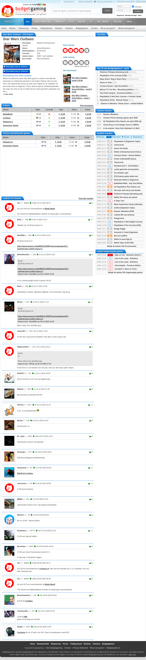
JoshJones (21, 483)
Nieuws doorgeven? (126, 28)
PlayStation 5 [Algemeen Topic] (123, 141)
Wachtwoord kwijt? (131, 15)
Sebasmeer (21, 468)
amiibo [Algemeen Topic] (121, 208)
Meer (130, 21)
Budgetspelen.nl (113, 648)
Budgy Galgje (116, 229)
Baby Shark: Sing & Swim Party (119, 79)
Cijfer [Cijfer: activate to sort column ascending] (37, 110)
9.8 (38, 122)
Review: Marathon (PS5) (120, 211)
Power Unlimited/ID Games (121, 159)
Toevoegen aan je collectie (16, 71)
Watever (20, 389)
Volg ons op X (68, 1)
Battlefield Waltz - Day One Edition (125, 183)
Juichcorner (115, 145)
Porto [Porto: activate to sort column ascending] (74, 110)
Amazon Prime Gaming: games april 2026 (120, 118)
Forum (34, 28)
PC (91, 21)
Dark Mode (142, 1)
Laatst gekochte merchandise (123, 169)
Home (3, 28)
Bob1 (19, 220)
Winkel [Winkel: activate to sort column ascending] (6, 110)
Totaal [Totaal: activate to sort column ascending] (87, 110)
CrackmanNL (22, 611)
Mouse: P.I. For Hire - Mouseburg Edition (119, 90)
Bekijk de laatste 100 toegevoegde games (125, 272)
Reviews (58, 28)
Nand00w (21, 235)
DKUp (19, 302)
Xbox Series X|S (42, 21)
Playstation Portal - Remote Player (116, 100)
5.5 (38, 114)
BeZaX (19, 421)
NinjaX (19, 627)
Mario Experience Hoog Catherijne (125, 204)
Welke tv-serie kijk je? (119, 239)
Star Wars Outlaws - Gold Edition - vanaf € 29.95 (81, 98)
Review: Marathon (110, 114)
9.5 (38, 126)
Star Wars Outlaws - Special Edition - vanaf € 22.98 (82, 89)
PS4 (71, 21)
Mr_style (20, 436)
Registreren (120, 15)
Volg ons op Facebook (104, 1)
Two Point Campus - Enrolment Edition (119, 93)
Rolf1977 (20, 373)
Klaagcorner (115, 218)
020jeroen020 (22, 347)
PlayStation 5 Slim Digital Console (124, 222)
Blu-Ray (118, 21)
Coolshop (21, 632)
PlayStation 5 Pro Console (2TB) (116, 76)
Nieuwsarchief (43, 644)
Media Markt (50, 209)
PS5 (28, 21)
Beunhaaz (21, 546)
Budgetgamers (82, 28)
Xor (18, 203)
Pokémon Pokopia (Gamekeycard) (118, 72)
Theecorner (115, 162)
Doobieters (21, 531)
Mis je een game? (108, 28)
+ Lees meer (8, 94)
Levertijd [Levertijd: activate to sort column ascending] (49, 110)
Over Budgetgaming (54, 648)
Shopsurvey (24, 28)
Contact (94, 28)
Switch (82, 21)
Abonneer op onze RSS (126, 1)
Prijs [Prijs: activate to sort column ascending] (61, 110)
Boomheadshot (23, 595)
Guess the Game (117, 148)
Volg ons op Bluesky (85, 1)
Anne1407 (21, 331)
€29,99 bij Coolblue (25, 473)
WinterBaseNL (23, 255)
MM (25, 617)
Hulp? (140, 15)
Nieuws (12, 28)
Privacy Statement (80, 648)
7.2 (38, 118)
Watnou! (20, 515)
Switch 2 (60, 21)
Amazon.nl (44, 569)
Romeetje (21, 452)
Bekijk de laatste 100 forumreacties (121, 246)
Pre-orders (103, 21)
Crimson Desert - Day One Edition (116, 86)
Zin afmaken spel (117, 173)
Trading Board (46, 28)
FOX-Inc (20, 405)
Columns (69, 28)
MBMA (19, 499)
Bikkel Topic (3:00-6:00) (120, 243)
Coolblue (29, 601)
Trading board (76, 644)
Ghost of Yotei (108, 83)
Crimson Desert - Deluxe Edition (124, 155)
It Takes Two (115, 201)
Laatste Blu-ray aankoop (120, 215)
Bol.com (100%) (117, 236)
